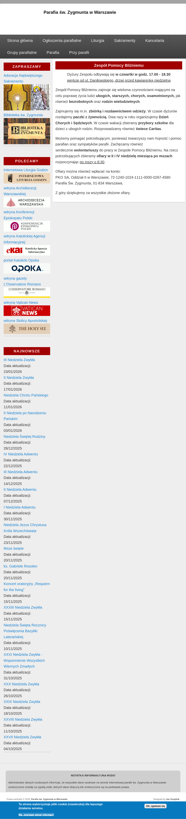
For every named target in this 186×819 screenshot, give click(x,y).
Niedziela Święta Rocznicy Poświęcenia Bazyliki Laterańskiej (25, 631)
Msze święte (14, 548)
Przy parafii (79, 52)
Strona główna (20, 40)
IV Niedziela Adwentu (21, 454)
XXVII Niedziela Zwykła (22, 737)
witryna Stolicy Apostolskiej (25, 321)
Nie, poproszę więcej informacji (36, 815)
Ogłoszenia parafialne (62, 40)
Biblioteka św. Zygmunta (23, 115)
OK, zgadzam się (155, 807)
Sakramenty (124, 40)
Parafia (53, 52)
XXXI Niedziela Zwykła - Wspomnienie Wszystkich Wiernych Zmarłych (24, 660)
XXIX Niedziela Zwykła (22, 702)
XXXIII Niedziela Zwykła (23, 607)
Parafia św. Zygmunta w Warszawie (49, 799)
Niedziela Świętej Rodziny (24, 437)
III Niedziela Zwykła (19, 360)
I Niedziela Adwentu (20, 507)
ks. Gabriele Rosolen (20, 566)
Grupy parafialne (22, 52)
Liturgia (97, 40)
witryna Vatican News (21, 302)
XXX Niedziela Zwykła (21, 684)
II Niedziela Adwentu (20, 489)
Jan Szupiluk (172, 799)
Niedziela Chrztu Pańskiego (26, 395)
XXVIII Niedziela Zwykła (23, 719)
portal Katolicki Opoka (21, 260)
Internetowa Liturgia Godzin (26, 170)
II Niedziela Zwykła (19, 378)
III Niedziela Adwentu (21, 472)
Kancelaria (154, 40)
